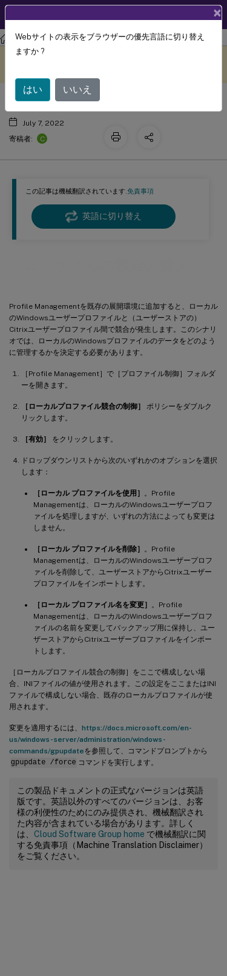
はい (32, 89)
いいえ (77, 89)
